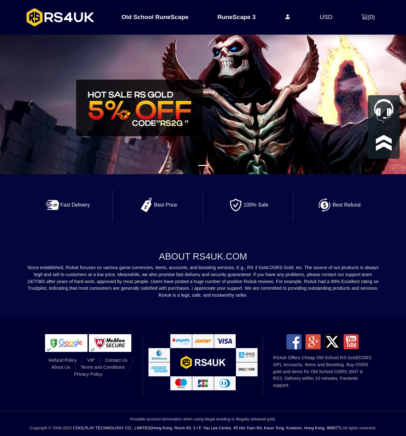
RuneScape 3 (236, 17)
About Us (60, 367)
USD (326, 17)
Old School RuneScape (154, 17)
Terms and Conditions (103, 367)
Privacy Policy (88, 374)
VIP (91, 360)
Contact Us (116, 360)
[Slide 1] (203, 165)
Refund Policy (63, 360)
